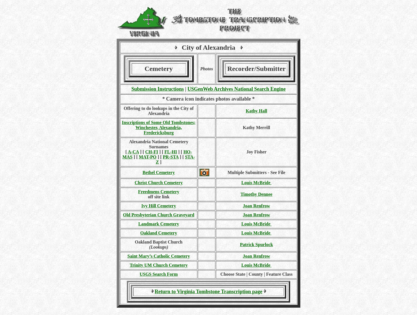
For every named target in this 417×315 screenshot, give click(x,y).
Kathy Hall (256, 110)
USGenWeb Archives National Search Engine (237, 89)
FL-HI (170, 151)
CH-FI (151, 151)
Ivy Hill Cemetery (158, 205)
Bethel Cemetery (159, 172)
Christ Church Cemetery (158, 182)
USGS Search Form (159, 274)
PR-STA (171, 157)
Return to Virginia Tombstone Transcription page (208, 291)
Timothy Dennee (256, 194)
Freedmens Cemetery (158, 191)
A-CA (133, 151)
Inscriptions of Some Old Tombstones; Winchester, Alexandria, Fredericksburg (159, 127)
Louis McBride (256, 182)
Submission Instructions (157, 89)
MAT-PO (147, 157)
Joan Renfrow (256, 205)
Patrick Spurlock (256, 244)
